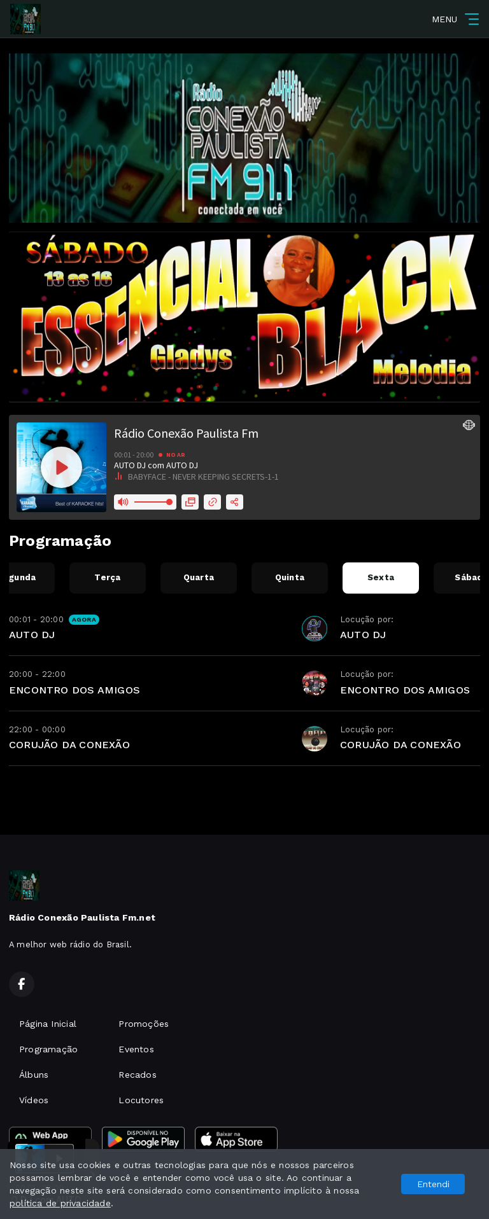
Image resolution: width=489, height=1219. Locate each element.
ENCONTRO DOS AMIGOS (74, 690)
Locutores (141, 1100)
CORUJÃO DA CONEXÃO (69, 745)
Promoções (143, 1024)
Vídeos (33, 1100)
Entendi (433, 1184)
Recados (137, 1074)
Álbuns (33, 1074)
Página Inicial (47, 1024)
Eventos (135, 1049)
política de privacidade (60, 1203)
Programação (48, 1049)
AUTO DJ (32, 635)
